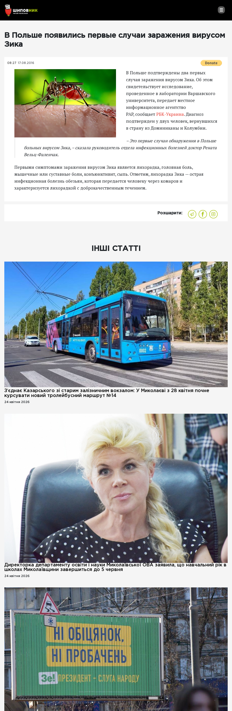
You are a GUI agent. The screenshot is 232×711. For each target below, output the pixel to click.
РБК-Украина (169, 114)
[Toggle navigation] (221, 10)
